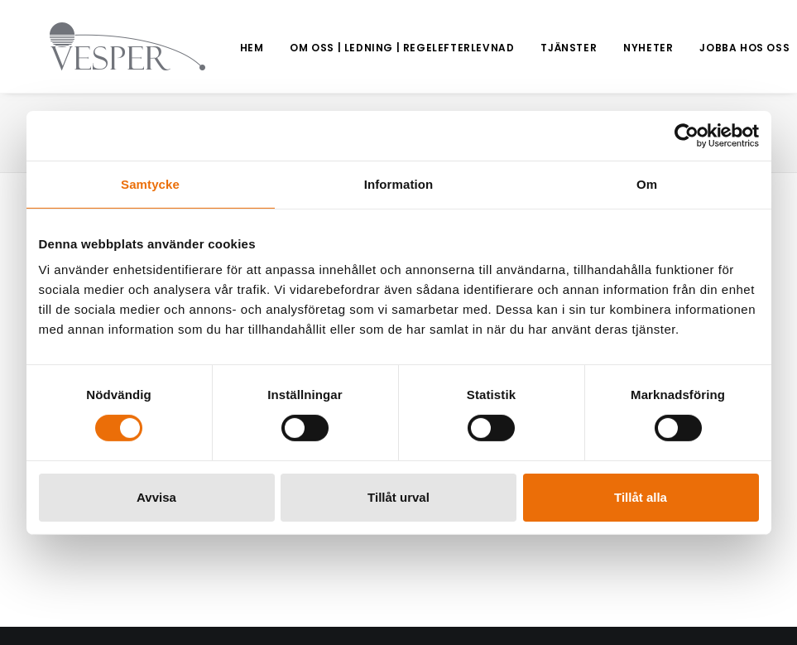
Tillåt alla (640, 497)
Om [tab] (646, 183)
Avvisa (156, 497)
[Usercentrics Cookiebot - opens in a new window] (686, 135)
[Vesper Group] (104, 46)
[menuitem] (205, 48)
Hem (206, 48)
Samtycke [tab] (150, 183)
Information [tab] (399, 183)
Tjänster (522, 48)
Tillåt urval (398, 497)
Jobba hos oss (698, 48)
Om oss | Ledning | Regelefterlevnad (355, 48)
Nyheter (602, 48)
